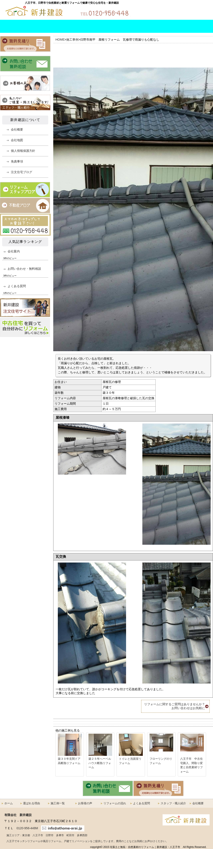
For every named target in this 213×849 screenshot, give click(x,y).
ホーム (8, 803)
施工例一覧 (66, 26)
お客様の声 (85, 803)
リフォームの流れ (98, 26)
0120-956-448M (27, 828)
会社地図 (17, 140)
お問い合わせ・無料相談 (156, 10)
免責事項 (17, 161)
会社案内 (14, 251)
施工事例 (72, 39)
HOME (8, 26)
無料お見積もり (195, 10)
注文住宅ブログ (21, 172)
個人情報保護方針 (23, 150)
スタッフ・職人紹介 (163, 26)
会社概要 (196, 26)
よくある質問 (131, 26)
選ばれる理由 (33, 26)
